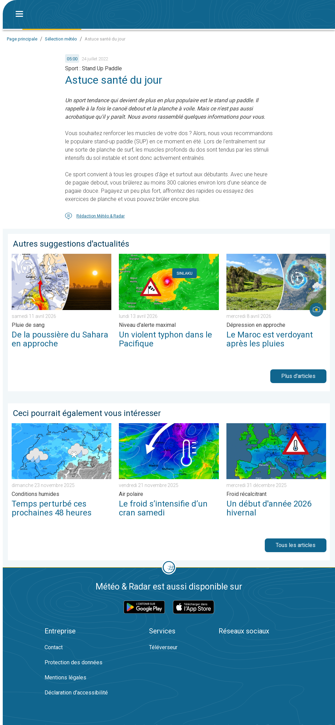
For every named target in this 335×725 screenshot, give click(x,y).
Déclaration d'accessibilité (76, 692)
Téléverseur (163, 647)
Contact (54, 647)
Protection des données (73, 662)
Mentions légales (65, 677)
